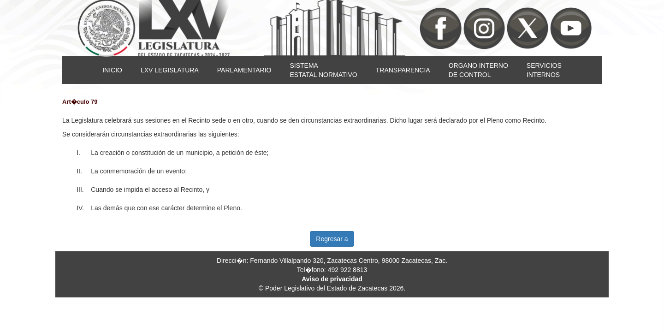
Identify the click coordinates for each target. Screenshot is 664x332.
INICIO (112, 70)
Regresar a (332, 239)
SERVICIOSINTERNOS (544, 70)
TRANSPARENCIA (403, 70)
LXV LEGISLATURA (170, 70)
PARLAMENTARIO (244, 70)
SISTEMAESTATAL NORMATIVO (323, 70)
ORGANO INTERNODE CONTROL (478, 70)
